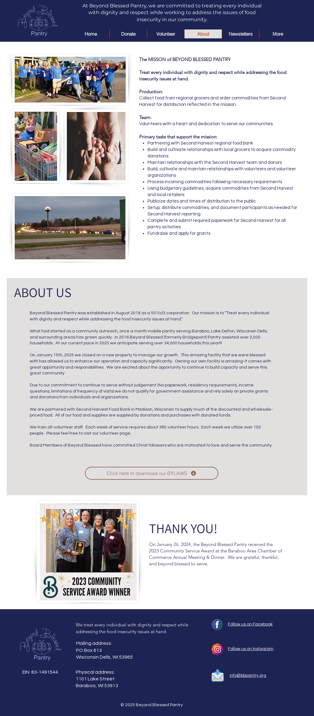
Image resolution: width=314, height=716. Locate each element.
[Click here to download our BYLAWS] (151, 473)
